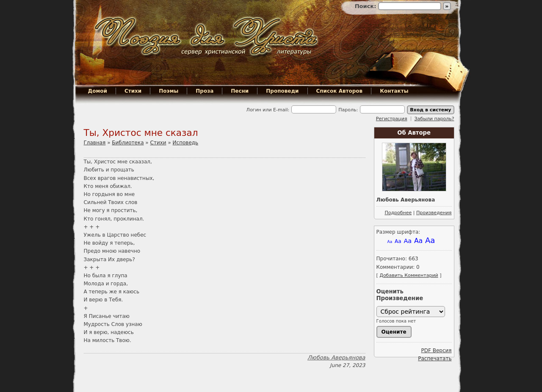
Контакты (394, 91)
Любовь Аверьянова (336, 357)
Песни (240, 91)
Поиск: (366, 6)
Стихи (132, 91)
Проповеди (282, 91)
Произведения (434, 212)
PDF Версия (436, 350)
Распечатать (434, 359)
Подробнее (398, 212)
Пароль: (348, 110)
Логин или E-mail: (268, 110)
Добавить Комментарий (408, 275)
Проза (204, 91)
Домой (97, 91)
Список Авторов (339, 91)
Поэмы (168, 91)
